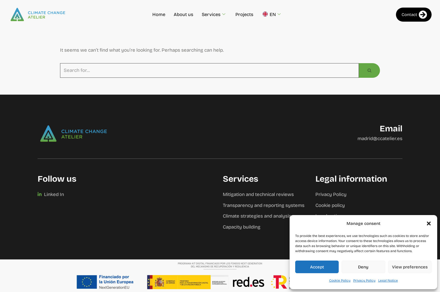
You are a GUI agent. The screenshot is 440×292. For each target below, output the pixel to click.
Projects (245, 14)
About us (183, 14)
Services (213, 14)
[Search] (209, 70)
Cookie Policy (339, 280)
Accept (317, 267)
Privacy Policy (364, 280)
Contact (414, 14)
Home (158, 14)
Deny (363, 267)
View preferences (410, 267)
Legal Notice (388, 280)
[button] (429, 223)
